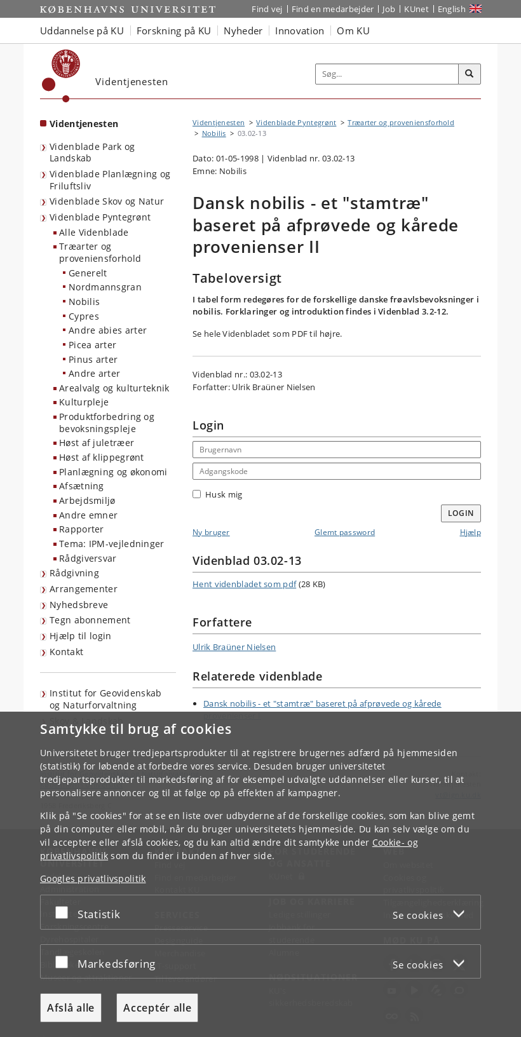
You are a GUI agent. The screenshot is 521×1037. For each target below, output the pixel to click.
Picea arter (92, 345)
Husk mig (217, 494)
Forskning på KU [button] (174, 30)
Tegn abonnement (90, 620)
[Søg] (469, 74)
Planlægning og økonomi (113, 472)
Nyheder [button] (243, 30)
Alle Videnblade (94, 232)
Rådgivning (74, 573)
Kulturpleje (84, 402)
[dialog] (260, 874)
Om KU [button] (353, 30)
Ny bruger (211, 532)
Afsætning (81, 486)
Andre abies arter (108, 330)
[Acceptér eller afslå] (64, 912)
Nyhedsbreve (79, 605)
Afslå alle (71, 1008)
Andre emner (88, 515)
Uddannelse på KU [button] (82, 30)
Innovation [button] (299, 30)
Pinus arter (93, 359)
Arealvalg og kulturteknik (114, 388)
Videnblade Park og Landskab (92, 152)
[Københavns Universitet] (61, 76)
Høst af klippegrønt (101, 457)
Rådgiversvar (88, 558)
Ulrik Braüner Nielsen (234, 647)
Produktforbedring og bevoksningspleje (106, 422)
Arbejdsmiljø (87, 500)
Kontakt (66, 652)
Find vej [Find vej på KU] (267, 9)
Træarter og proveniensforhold (100, 252)
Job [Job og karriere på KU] (388, 9)
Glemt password (345, 532)
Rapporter (81, 529)
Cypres (84, 316)
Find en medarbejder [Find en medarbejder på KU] (333, 9)
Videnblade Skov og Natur (107, 201)
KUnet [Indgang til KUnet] (416, 9)
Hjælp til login (81, 636)
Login (461, 513)
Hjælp (471, 532)
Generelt (88, 273)
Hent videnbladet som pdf (244, 584)
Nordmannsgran (105, 287)
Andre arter (94, 373)
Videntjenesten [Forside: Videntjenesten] (84, 124)
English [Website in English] (452, 9)
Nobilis (84, 301)
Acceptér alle (157, 1008)
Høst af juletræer (96, 443)
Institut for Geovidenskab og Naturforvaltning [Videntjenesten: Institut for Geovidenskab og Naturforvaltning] (106, 699)
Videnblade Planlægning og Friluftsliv (110, 180)
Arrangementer (84, 589)
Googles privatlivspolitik (93, 878)
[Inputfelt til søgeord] (387, 74)
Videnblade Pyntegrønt (100, 217)
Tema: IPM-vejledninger (112, 544)
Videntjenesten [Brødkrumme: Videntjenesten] (219, 122)
